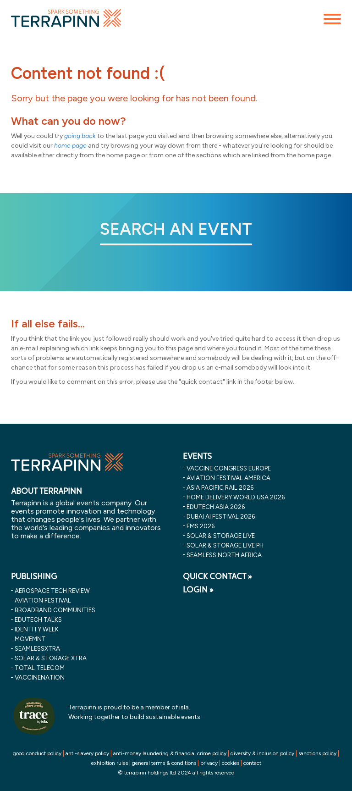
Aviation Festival (43, 600)
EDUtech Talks (38, 619)
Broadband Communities (55, 610)
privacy (209, 763)
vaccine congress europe (229, 468)
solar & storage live (221, 535)
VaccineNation (40, 677)
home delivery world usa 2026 (236, 497)
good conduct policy (37, 753)
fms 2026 (200, 526)
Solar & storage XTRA (51, 658)
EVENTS (197, 456)
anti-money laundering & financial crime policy (169, 753)
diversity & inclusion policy (262, 753)
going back (80, 136)
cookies (230, 763)
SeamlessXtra (37, 648)
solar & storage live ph (225, 545)
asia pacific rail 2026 (220, 487)
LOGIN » (198, 590)
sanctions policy (317, 753)
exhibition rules (109, 763)
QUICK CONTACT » (217, 576)
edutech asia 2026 (216, 506)
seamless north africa (224, 555)
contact (252, 763)
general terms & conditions (164, 763)
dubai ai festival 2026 (221, 516)
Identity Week (37, 629)
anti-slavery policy (87, 753)
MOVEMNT (30, 638)
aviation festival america (228, 477)
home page (70, 145)
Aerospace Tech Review (52, 590)
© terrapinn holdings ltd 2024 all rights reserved (176, 772)
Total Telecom (40, 667)
